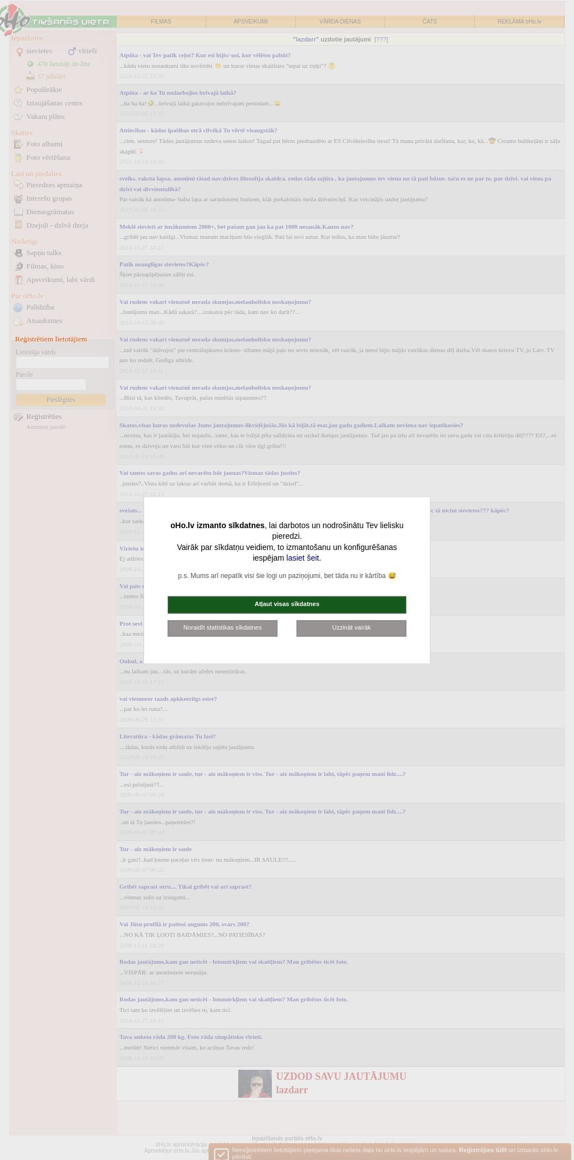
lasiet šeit (302, 558)
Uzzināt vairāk (351, 627)
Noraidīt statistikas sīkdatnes (222, 627)
